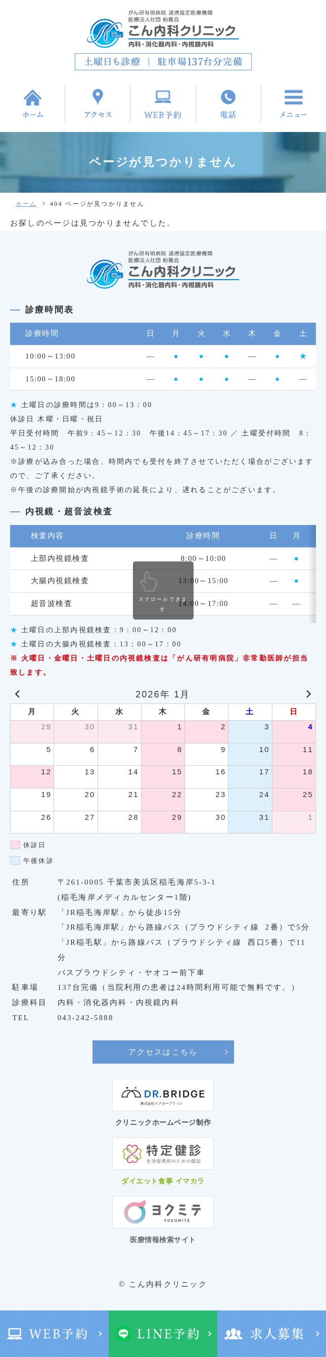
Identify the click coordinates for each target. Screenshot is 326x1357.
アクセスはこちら (163, 1052)
